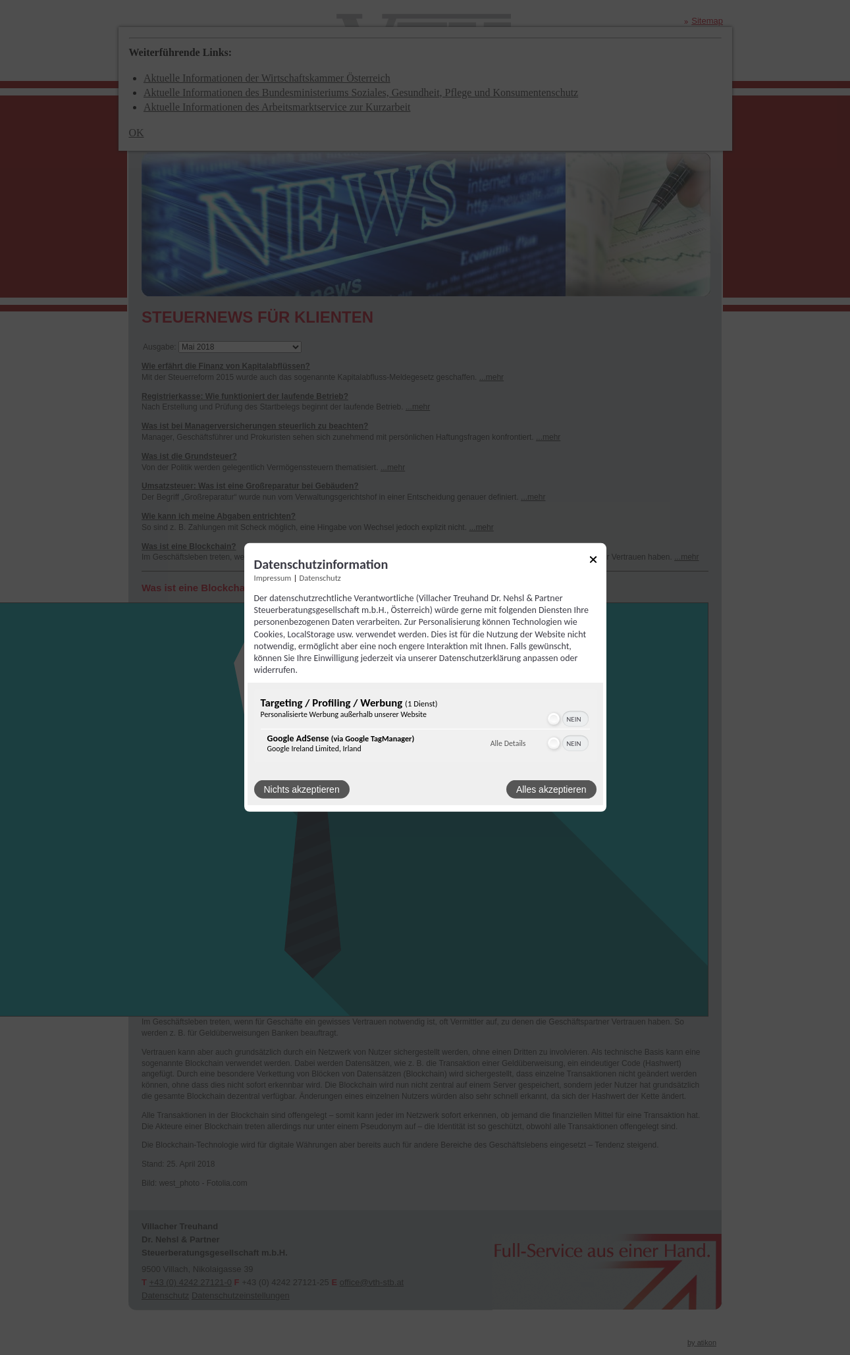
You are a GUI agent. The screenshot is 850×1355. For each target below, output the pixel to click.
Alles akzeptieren (551, 789)
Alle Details (508, 743)
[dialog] (425, 677)
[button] (554, 719)
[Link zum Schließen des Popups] (593, 562)
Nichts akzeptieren (302, 789)
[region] (425, 727)
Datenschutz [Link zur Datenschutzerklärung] (320, 578)
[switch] (567, 719)
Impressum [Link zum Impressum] (273, 578)
